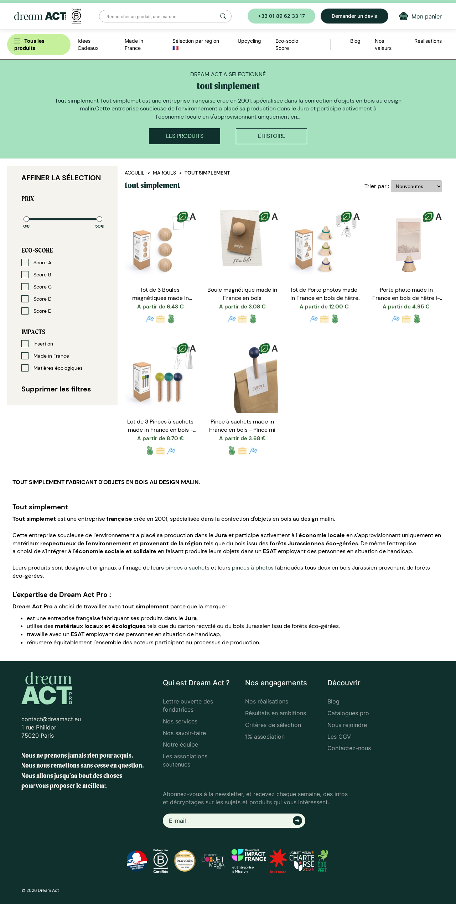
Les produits (184, 136)
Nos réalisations (266, 701)
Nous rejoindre (347, 724)
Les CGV (339, 736)
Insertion (37, 343)
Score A (36, 262)
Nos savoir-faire (184, 733)
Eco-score (37, 250)
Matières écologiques (52, 368)
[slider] (26, 219)
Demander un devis (354, 16)
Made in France (45, 355)
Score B (36, 274)
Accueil (134, 173)
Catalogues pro (348, 713)
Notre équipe (180, 744)
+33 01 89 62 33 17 (281, 16)
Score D (36, 298)
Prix (27, 198)
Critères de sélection (273, 724)
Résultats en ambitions (275, 713)
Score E (36, 311)
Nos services (180, 721)
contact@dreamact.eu (51, 719)
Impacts (33, 332)
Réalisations (428, 41)
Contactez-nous (349, 748)
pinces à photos (253, 567)
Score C (36, 286)
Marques (164, 173)
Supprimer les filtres (56, 389)
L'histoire (271, 136)
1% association (265, 736)
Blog (333, 701)
